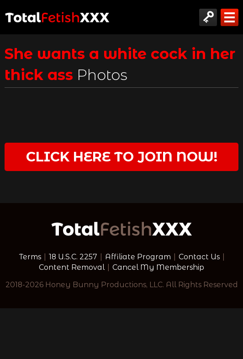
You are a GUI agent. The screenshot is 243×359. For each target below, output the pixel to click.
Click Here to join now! (121, 157)
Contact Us (199, 256)
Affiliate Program (138, 256)
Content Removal (72, 267)
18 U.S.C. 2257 (73, 256)
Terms (30, 256)
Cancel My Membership (158, 267)
